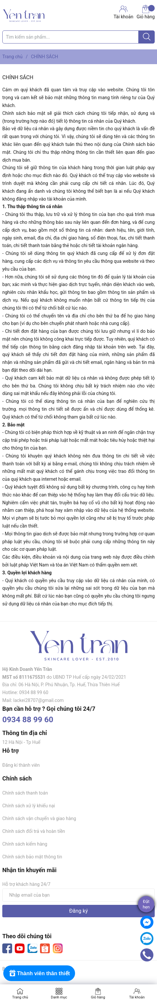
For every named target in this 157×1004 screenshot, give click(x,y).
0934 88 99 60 (27, 719)
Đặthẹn (146, 904)
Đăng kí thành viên (21, 765)
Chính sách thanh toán (25, 793)
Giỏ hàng (146, 12)
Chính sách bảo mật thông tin (32, 856)
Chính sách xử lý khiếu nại (28, 805)
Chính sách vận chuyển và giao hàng (39, 818)
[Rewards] (39, 973)
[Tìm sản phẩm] (78, 37)
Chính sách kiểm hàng (24, 844)
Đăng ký (78, 911)
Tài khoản (137, 997)
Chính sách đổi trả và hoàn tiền (33, 831)
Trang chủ (20, 997)
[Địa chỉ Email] (78, 895)
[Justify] (147, 37)
